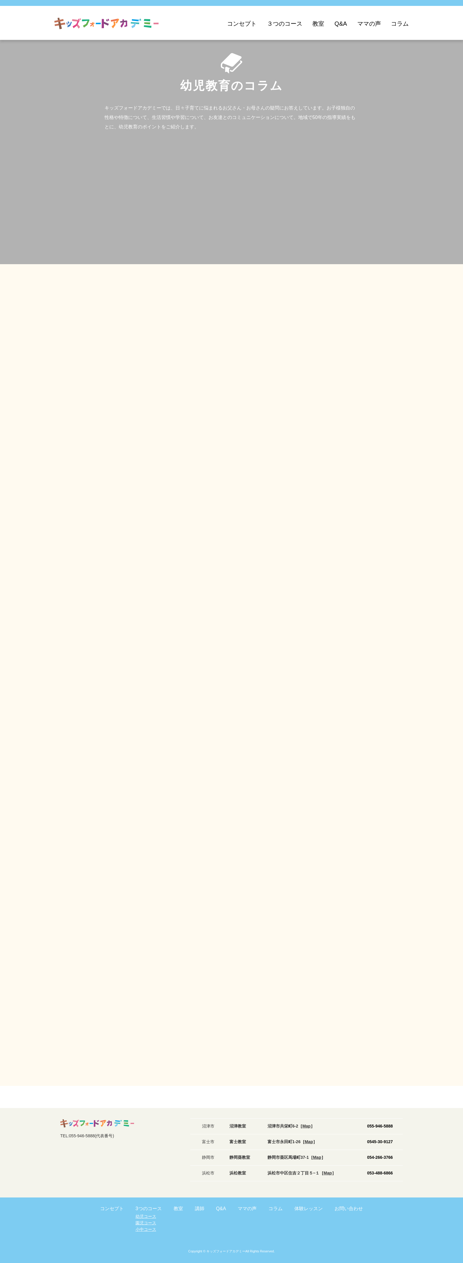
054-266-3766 (380, 1157)
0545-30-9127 (380, 1141)
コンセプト (242, 23)
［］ (306, 1126)
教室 (318, 23)
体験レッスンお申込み (445, 1196)
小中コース (146, 1229)
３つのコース (284, 23)
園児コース (146, 1222)
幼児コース (146, 1216)
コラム (400, 23)
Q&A (341, 23)
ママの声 (369, 23)
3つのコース (149, 1208)
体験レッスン (308, 1208)
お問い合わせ (349, 1208)
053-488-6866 (380, 1173)
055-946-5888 (380, 1126)
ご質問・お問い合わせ (445, 1234)
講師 (199, 1208)
